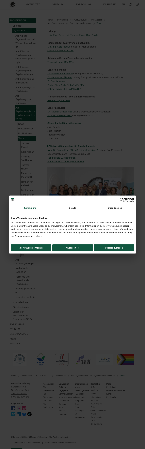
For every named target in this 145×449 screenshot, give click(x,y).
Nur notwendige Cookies (31, 248)
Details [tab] (72, 208)
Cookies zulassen (114, 248)
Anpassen (72, 248)
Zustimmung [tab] (30, 208)
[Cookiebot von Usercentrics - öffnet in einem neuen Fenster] (121, 200)
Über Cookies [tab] (115, 208)
